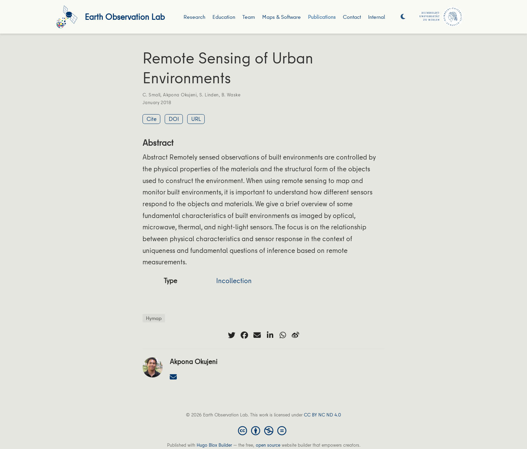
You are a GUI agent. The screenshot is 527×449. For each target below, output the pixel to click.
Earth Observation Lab (125, 17)
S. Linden (209, 94)
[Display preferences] (403, 17)
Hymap (154, 318)
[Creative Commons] (263, 430)
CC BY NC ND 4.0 (322, 414)
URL (196, 119)
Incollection (234, 280)
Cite (152, 119)
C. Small (151, 94)
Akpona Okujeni (180, 94)
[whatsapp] (283, 335)
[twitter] (232, 335)
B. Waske (230, 94)
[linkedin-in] (270, 335)
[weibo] (295, 335)
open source (268, 445)
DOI (174, 119)
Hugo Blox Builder (214, 445)
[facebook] (244, 335)
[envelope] (257, 335)
